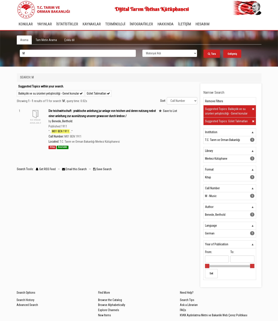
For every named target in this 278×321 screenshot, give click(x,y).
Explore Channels (108, 310)
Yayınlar (44, 24)
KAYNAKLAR (91, 24)
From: (208, 252)
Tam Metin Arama (46, 40)
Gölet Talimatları (98, 93)
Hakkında (165, 24)
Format (209, 169)
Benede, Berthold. (62, 121)
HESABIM (202, 24)
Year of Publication (216, 244)
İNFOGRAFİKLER (141, 24)
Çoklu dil (69, 40)
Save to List (170, 111)
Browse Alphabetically (111, 305)
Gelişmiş (232, 53)
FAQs (183, 310)
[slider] (207, 266)
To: (232, 252)
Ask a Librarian (189, 305)
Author (209, 207)
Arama (24, 40)
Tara (212, 53)
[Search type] (169, 53)
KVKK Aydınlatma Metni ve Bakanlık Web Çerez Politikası (213, 315)
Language (211, 225)
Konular (25, 24)
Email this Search (74, 169)
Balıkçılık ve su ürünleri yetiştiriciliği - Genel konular (50, 93)
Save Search (102, 169)
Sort (162, 100)
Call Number (212, 188)
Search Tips (187, 300)
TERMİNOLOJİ (115, 24)
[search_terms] (78, 53)
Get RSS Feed (46, 169)
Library (209, 151)
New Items (104, 315)
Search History (25, 300)
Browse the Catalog (110, 300)
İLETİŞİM (184, 24)
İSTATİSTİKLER (67, 24)
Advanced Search (27, 305)
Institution (211, 132)
